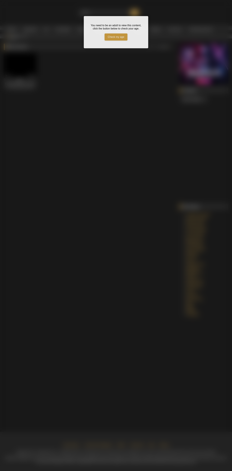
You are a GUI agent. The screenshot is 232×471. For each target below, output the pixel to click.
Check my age (116, 37)
